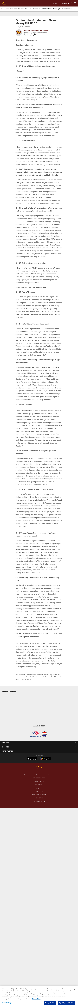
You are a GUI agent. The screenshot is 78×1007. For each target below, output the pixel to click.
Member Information (39, 893)
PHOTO (39, 791)
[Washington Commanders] (39, 957)
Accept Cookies (50, 1003)
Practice (39, 801)
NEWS (39, 747)
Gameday (39, 755)
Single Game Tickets (39, 879)
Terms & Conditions (39, 967)
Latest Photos (39, 794)
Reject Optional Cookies (66, 1003)
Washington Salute (39, 913)
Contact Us (39, 906)
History (39, 843)
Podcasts (39, 785)
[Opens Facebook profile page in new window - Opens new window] (25, 35)
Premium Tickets (39, 875)
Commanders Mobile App (39, 910)
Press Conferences (39, 782)
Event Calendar (39, 825)
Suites (39, 890)
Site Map (39, 977)
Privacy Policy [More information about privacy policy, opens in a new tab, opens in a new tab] (36, 999)
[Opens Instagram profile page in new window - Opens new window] (31, 35)
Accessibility (39, 973)
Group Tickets (39, 882)
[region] (39, 996)
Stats (39, 836)
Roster (39, 818)
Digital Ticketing (39, 886)
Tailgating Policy (39, 859)
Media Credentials (39, 931)
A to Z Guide (39, 855)
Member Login (39, 868)
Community (39, 765)
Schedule (39, 821)
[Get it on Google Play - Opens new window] (45, 948)
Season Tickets (39, 872)
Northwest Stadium (39, 848)
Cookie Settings (7, 1003)
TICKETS (39, 864)
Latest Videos (39, 774)
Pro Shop (39, 928)
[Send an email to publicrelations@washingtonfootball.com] (34, 35)
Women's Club (39, 924)
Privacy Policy (39, 970)
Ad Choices (39, 980)
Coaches (39, 828)
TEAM (39, 814)
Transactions (39, 839)
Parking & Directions (39, 852)
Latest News (39, 751)
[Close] (75, 989)
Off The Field (39, 758)
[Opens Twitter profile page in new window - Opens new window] (28, 35)
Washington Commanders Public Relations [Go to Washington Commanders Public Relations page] (36, 30)
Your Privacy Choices (39, 983)
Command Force (39, 917)
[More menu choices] (75, 3)
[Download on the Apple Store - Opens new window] (31, 948)
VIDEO (39, 771)
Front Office (39, 832)
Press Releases (39, 762)
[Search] (71, 3)
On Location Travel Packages (39, 897)
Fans (39, 809)
